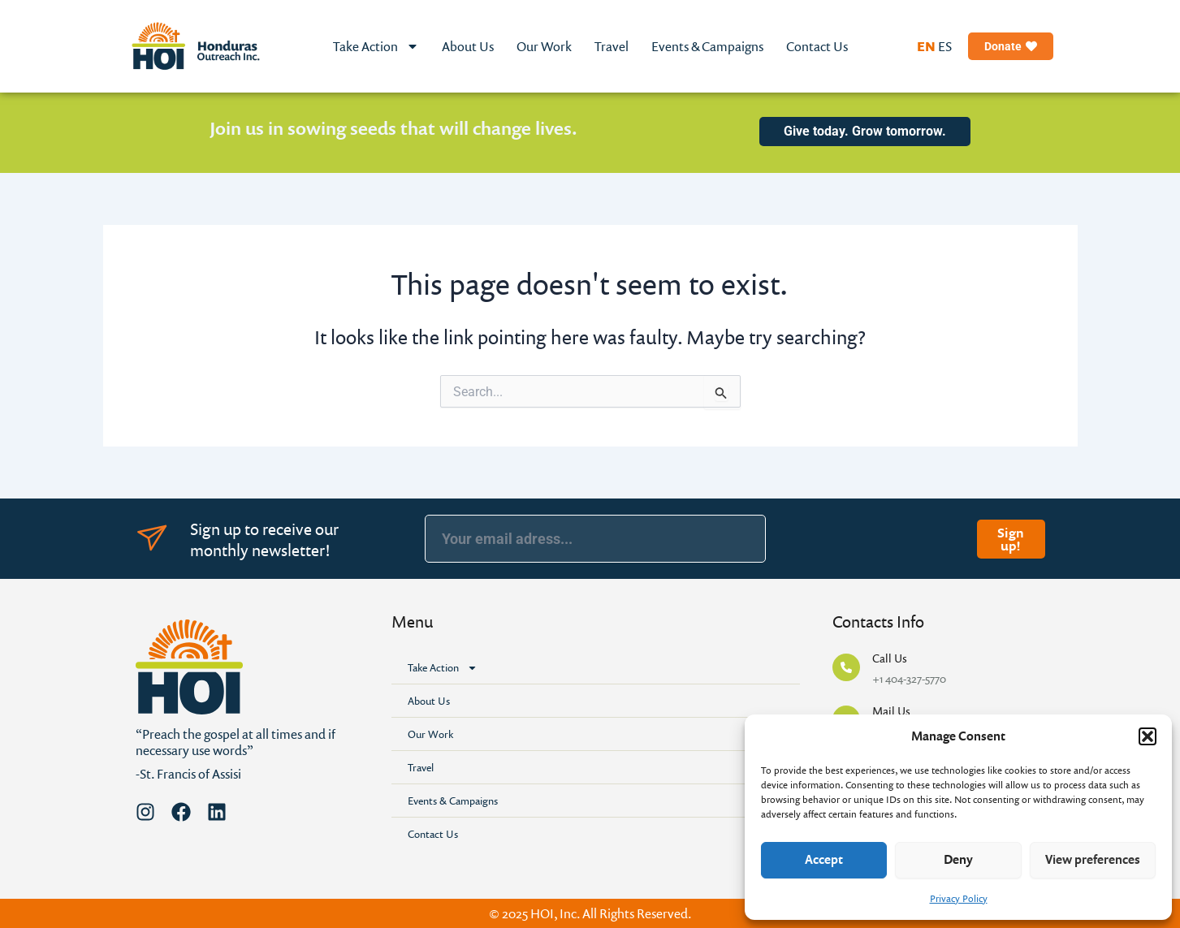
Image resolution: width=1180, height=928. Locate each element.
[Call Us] (846, 667)
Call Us (889, 658)
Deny (958, 859)
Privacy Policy (959, 898)
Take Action (376, 46)
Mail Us (891, 711)
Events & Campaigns (707, 46)
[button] (1147, 736)
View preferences (1092, 859)
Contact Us (817, 46)
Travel (611, 46)
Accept (824, 859)
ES (945, 46)
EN (926, 46)
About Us (468, 46)
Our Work (544, 46)
